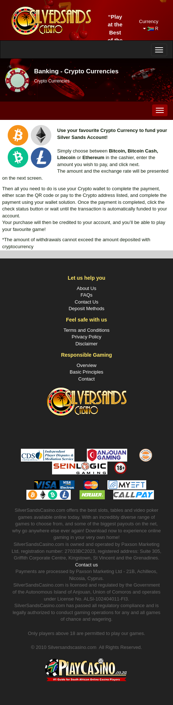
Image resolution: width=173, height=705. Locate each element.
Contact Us (86, 302)
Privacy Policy (87, 336)
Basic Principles (86, 372)
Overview (86, 365)
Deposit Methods (86, 308)
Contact (86, 379)
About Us (86, 288)
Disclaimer (87, 343)
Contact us (86, 565)
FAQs (87, 295)
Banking (46, 71)
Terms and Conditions (86, 330)
